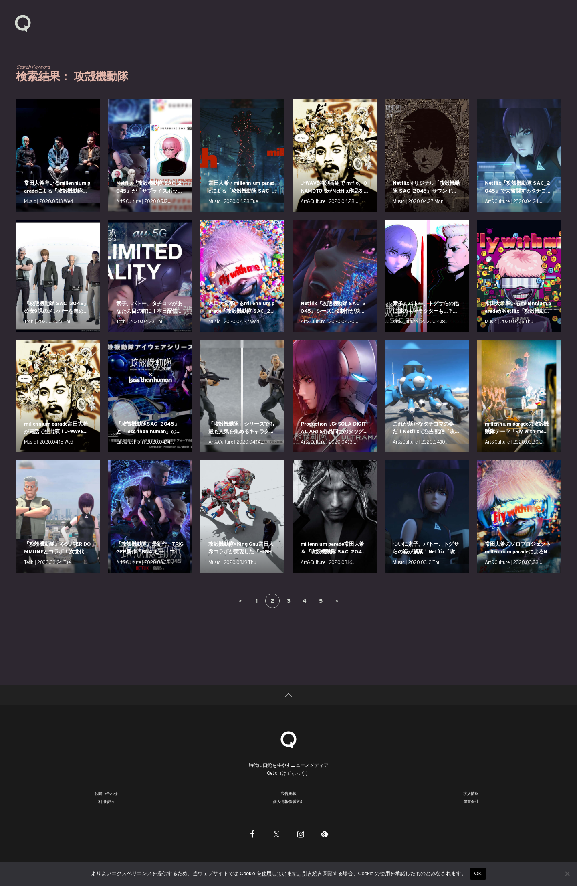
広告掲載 (288, 793)
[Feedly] (325, 833)
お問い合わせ (106, 793)
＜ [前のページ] (240, 601)
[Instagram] (300, 833)
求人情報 (471, 793)
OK (478, 873)
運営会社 (471, 801)
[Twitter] (276, 833)
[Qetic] (288, 738)
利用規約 (106, 801)
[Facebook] (252, 833)
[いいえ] (567, 874)
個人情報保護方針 (288, 801)
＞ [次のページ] (336, 601)
